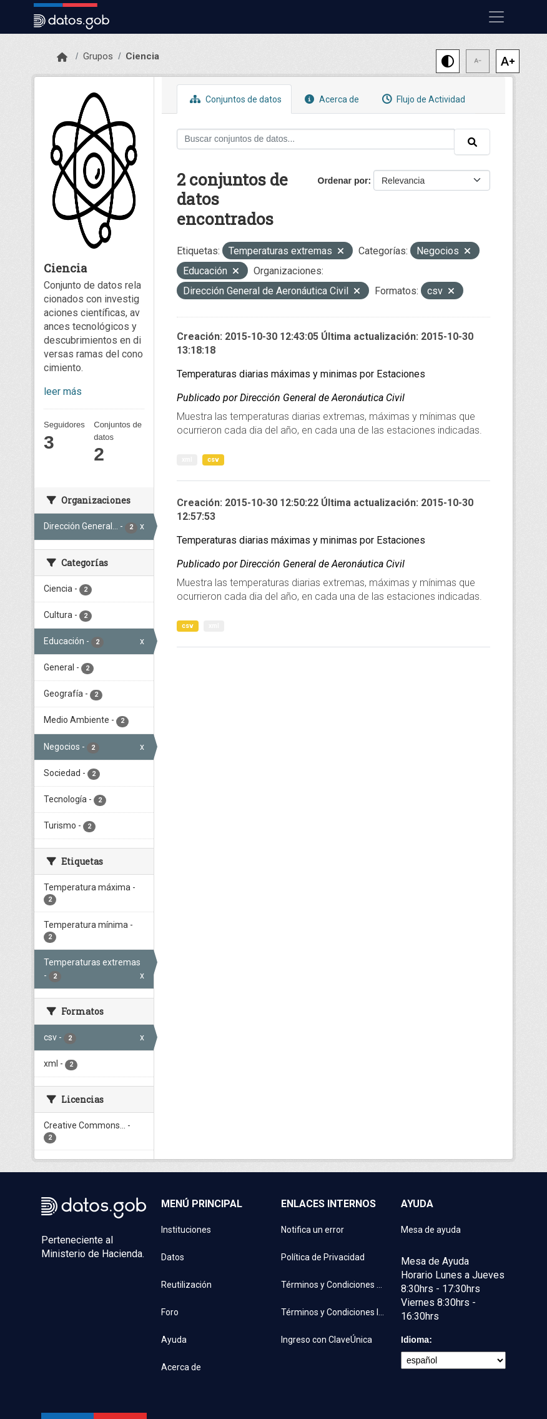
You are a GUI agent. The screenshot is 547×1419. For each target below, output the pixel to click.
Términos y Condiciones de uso (333, 1285)
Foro (170, 1312)
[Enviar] (472, 142)
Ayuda (174, 1340)
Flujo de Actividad (422, 99)
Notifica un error (312, 1230)
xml (187, 460)
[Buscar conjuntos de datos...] (316, 139)
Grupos (98, 56)
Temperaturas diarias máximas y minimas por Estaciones (301, 374)
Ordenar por (343, 181)
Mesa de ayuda (431, 1230)
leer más (63, 391)
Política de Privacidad (323, 1257)
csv (213, 460)
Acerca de (330, 99)
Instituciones (186, 1230)
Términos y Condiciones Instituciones (333, 1312)
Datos (172, 1257)
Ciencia (142, 56)
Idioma (415, 1340)
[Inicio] (62, 57)
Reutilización (186, 1285)
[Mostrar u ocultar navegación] (496, 17)
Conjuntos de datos (234, 99)
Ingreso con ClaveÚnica (326, 1340)
